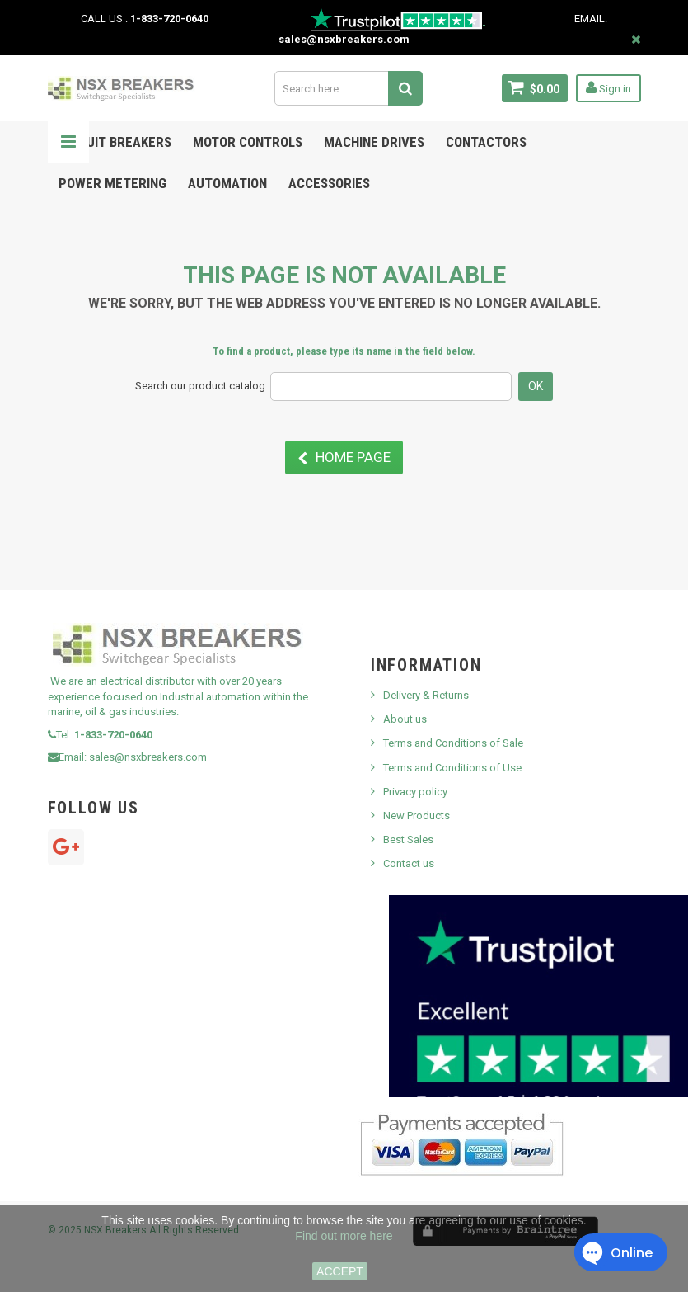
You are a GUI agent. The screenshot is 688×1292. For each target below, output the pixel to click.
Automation (227, 183)
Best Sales (408, 839)
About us (405, 719)
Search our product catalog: (201, 386)
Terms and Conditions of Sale (453, 743)
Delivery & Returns (426, 695)
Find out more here (343, 1235)
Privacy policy (415, 791)
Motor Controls (247, 142)
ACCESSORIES (329, 183)
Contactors (486, 142)
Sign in (608, 87)
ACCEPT (339, 1271)
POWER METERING (112, 183)
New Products (416, 815)
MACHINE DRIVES (374, 142)
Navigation (68, 142)
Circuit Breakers (115, 142)
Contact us (408, 863)
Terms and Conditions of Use (452, 768)
